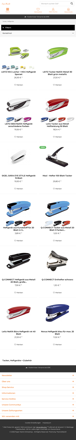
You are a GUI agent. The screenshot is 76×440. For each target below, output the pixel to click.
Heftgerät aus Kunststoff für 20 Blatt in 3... (18, 228)
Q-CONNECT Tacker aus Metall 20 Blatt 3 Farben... (57, 228)
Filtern (7, 28)
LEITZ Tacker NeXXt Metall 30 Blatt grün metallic (57, 73)
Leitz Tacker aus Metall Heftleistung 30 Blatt (57, 125)
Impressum (47, 423)
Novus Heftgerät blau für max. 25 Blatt (57, 332)
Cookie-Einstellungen (33, 423)
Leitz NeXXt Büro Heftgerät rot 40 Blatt (19, 332)
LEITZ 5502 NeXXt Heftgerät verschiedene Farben (18, 125)
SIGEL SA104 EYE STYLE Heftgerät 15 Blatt (19, 177)
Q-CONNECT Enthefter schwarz (57, 279)
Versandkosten (41, 427)
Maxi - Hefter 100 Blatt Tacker (57, 176)
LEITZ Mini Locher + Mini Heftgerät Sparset (18, 73)
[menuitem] (68, 10)
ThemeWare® (61, 432)
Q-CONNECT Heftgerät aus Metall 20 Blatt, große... (18, 280)
